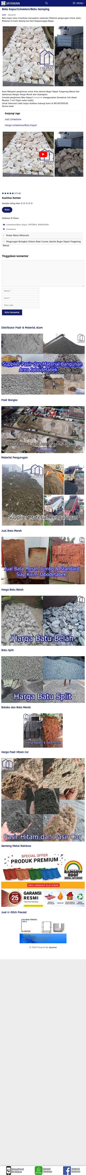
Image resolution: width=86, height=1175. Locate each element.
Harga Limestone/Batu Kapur (21, 125)
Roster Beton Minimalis (17, 235)
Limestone (37, 97)
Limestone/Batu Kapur (16, 224)
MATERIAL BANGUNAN (38, 224)
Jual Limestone (13, 119)
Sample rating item (11, 203)
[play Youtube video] (43, 154)
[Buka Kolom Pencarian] (46, 3)
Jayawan (53, 947)
